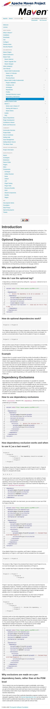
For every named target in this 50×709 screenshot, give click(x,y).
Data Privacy (6, 207)
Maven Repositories (25, 117)
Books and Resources (9, 124)
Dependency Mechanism (25, 96)
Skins (4, 167)
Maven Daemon (9, 59)
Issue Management (8, 139)
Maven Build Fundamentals (25, 71)
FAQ (6, 115)
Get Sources (43, 20)
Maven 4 (25, 103)
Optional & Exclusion (13, 99)
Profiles (8, 92)
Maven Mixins (10, 110)
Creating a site (25, 85)
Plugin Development (25, 120)
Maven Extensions (8, 54)
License (5, 27)
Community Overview (9, 130)
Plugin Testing (8, 183)
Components (25, 169)
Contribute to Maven (25, 122)
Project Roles (7, 132)
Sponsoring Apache (8, 210)
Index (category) (7, 66)
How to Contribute (8, 135)
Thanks (5, 212)
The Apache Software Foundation (19, 707)
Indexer (7, 178)
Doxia (6, 176)
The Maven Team (8, 144)
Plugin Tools (8, 185)
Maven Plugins (7, 52)
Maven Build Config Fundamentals (25, 80)
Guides (25, 113)
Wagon (6, 197)
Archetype (7, 171)
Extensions (6, 160)
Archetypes (25, 87)
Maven (11, 18)
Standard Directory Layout (13, 94)
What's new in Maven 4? (12, 106)
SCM (6, 190)
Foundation (6, 205)
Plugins (5, 164)
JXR (6, 181)
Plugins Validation (11, 82)
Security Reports (7, 46)
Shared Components (10, 192)
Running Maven (10, 78)
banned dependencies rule (28, 697)
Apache (5, 18)
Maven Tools (25, 57)
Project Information (25, 150)
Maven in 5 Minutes (11, 73)
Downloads (34, 20)
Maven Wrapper (9, 64)
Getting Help (9, 75)
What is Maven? (7, 32)
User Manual (25, 68)
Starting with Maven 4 (12, 108)
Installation (6, 35)
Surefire (7, 195)
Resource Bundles (10, 188)
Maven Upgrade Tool (10, 61)
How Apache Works (8, 203)
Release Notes (7, 44)
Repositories (25, 89)
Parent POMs (7, 162)
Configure (6, 42)
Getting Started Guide (25, 101)
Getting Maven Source (9, 142)
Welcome (5, 25)
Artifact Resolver (9, 174)
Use (4, 39)
